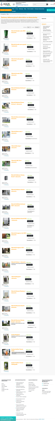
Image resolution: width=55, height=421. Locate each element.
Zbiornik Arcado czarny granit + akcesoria (18, 45)
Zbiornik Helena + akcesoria (18, 262)
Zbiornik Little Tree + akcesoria (16, 161)
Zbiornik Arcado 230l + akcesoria (17, 74)
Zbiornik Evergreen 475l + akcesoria (17, 248)
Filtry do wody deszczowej (47, 53)
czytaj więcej (29, 33)
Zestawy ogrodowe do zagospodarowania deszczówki (46, 27)
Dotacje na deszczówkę (39, 8)
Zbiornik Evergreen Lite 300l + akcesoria (18, 233)
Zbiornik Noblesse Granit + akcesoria (18, 190)
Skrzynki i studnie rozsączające (47, 41)
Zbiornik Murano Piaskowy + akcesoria (18, 291)
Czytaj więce (8, 419)
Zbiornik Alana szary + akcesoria (17, 132)
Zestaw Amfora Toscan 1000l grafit (17, 363)
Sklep (25, 8)
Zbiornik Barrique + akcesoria (16, 146)
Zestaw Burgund (15, 334)
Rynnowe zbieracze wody (47, 44)
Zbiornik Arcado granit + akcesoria (17, 59)
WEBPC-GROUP (41, 419)
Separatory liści (45, 46)
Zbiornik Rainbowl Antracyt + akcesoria (18, 88)
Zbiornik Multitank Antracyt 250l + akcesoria (18, 204)
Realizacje (21, 8)
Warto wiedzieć (30, 8)
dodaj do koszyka (30, 36)
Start (13, 8)
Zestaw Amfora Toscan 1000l (17, 350)
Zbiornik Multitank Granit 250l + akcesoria (18, 219)
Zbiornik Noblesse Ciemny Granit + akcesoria (17, 175)
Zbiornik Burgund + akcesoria (16, 277)
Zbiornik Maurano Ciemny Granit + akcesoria (17, 320)
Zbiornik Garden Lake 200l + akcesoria (18, 31)
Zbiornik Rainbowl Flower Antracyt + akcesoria (17, 103)
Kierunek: (33, 27)
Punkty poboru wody (46, 59)
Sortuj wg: (25, 27)
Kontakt (14, 11)
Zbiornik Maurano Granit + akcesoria (18, 306)
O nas (16, 8)
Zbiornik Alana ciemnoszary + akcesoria (18, 117)
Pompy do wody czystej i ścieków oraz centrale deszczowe (47, 56)
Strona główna (3, 14)
